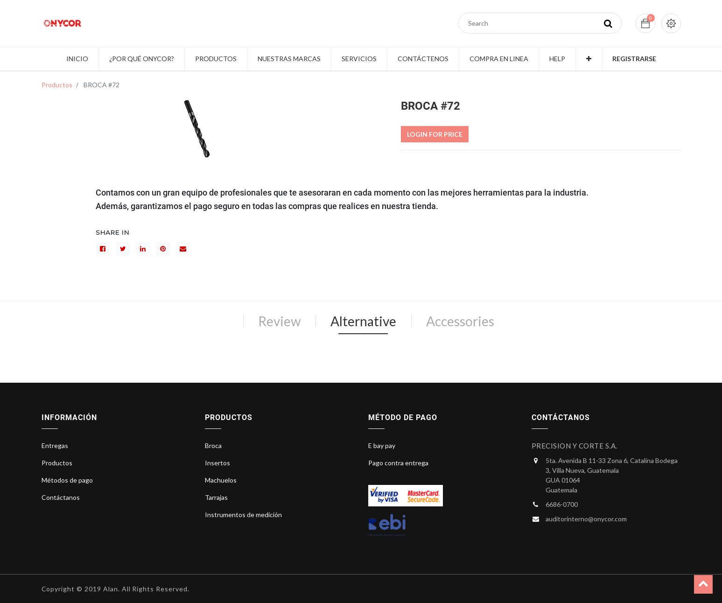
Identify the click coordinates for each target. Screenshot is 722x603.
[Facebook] (103, 249)
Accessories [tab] (460, 321)
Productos (57, 85)
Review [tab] (279, 321)
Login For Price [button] (435, 134)
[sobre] (183, 249)
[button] (589, 58)
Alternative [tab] (363, 321)
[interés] (163, 249)
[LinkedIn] (143, 249)
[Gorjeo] (123, 249)
